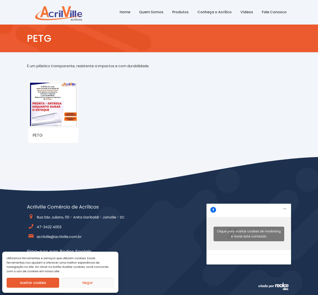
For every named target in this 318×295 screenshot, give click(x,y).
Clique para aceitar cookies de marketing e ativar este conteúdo (249, 234)
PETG (38, 135)
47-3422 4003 (49, 227)
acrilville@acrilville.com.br (59, 236)
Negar (87, 282)
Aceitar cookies (33, 282)
